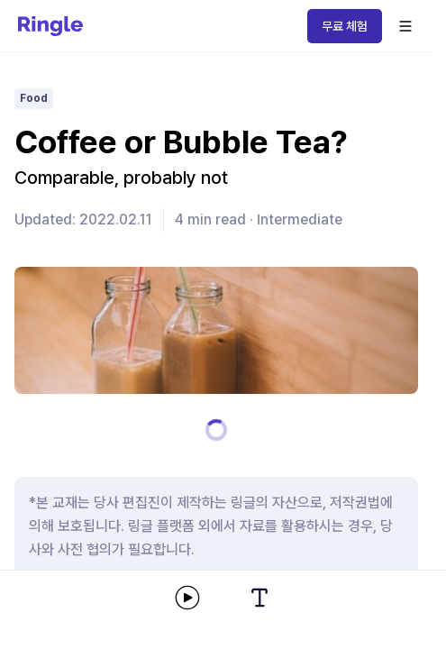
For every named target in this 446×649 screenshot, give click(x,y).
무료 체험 (345, 26)
